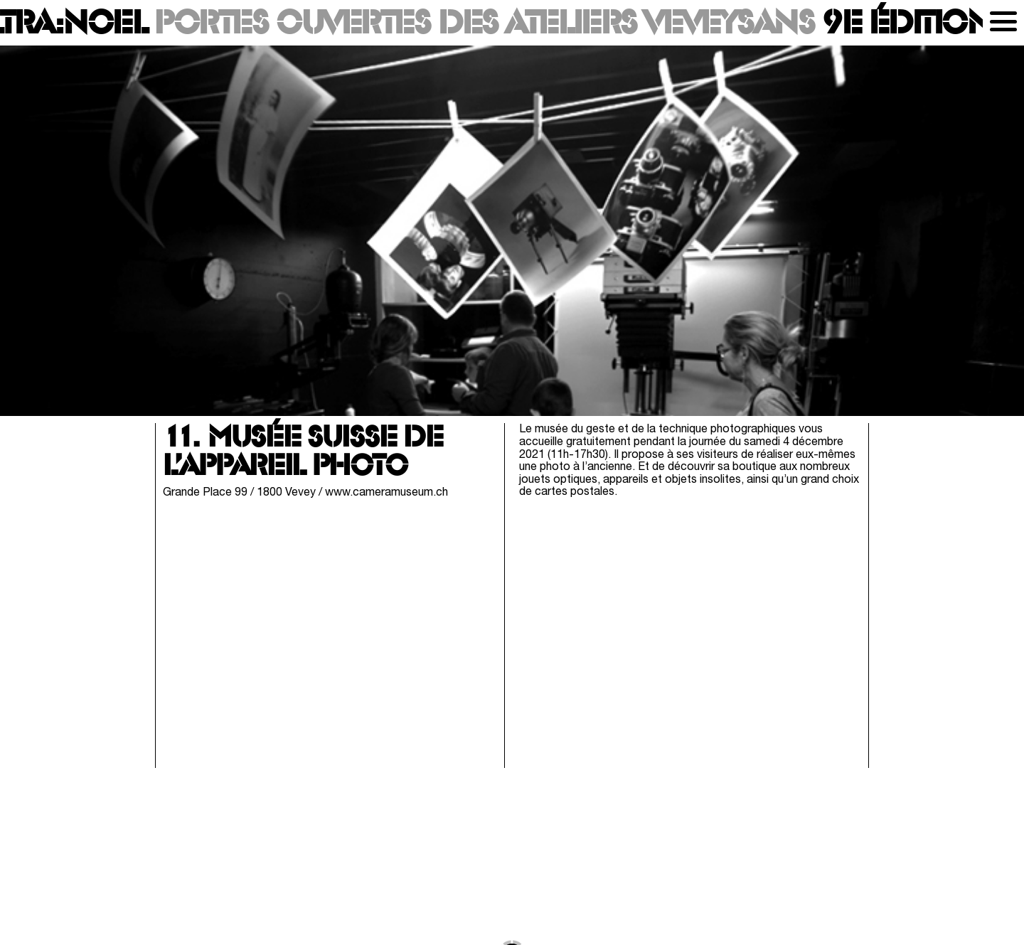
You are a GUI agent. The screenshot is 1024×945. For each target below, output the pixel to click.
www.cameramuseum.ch (386, 493)
